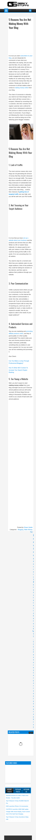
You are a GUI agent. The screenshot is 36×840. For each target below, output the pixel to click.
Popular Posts (18, 790)
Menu (6, 11)
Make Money (28, 529)
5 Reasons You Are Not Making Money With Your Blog (20, 24)
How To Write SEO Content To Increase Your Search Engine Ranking (18, 370)
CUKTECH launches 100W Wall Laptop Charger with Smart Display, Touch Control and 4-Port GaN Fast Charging (18, 811)
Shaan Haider (28, 527)
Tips (31, 532)
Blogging (20, 529)
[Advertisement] (22, 41)
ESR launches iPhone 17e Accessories (17, 806)
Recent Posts (9, 790)
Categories (26, 790)
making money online (21, 87)
